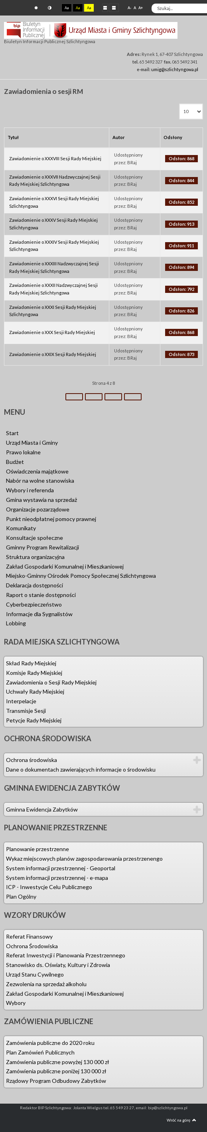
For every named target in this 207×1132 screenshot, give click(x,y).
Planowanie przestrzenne (37, 849)
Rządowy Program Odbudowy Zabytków (56, 1080)
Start (12, 433)
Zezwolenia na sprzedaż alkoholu (46, 984)
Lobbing (16, 623)
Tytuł (13, 137)
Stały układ (105, 8)
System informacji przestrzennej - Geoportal (60, 868)
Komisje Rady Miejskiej (34, 672)
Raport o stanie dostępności (41, 594)
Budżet (15, 461)
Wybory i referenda (30, 490)
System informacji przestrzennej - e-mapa (57, 877)
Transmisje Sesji (26, 710)
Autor (118, 137)
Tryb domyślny (36, 8)
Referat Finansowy (29, 936)
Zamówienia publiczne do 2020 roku (50, 1042)
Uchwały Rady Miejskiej (35, 691)
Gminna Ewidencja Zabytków (42, 809)
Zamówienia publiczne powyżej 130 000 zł (57, 1061)
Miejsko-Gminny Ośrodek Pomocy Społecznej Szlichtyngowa (81, 575)
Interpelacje (21, 701)
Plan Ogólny (21, 896)
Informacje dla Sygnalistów (39, 614)
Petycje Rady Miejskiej (33, 720)
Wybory (16, 1002)
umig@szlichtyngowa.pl (174, 69)
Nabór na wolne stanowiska (40, 480)
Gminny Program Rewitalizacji (42, 547)
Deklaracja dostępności (34, 585)
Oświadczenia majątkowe (37, 471)
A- (129, 8)
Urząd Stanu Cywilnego (35, 974)
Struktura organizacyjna (35, 556)
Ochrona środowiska (31, 759)
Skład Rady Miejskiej (31, 663)
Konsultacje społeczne (34, 537)
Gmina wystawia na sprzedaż (41, 499)
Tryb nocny (49, 8)
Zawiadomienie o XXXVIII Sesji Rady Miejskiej (55, 158)
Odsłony (173, 137)
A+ (140, 8)
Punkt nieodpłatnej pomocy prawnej (51, 518)
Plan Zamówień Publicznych (40, 1052)
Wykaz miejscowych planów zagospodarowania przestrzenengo (84, 858)
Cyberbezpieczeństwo (34, 604)
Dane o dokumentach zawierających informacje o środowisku (81, 769)
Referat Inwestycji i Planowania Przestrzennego (65, 955)
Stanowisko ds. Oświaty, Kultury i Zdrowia (58, 964)
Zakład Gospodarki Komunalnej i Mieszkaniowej (65, 566)
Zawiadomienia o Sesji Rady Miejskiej (51, 682)
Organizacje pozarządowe (37, 509)
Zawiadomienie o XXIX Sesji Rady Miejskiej (52, 354)
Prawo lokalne (23, 452)
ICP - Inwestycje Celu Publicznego (49, 886)
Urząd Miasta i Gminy (32, 442)
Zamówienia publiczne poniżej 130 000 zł (56, 1071)
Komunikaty (21, 528)
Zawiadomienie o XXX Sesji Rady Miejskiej (52, 332)
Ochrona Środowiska (32, 946)
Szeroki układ (114, 8)
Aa (67, 8)
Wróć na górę (181, 1120)
